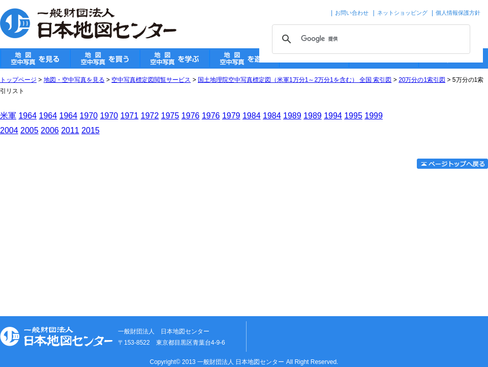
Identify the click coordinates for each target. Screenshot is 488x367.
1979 (231, 115)
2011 (70, 130)
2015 (90, 130)
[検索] (369, 39)
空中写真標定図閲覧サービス (151, 79)
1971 (129, 115)
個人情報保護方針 (458, 13)
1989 (292, 115)
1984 (251, 115)
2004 (9, 130)
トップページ (18, 79)
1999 (373, 115)
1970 (89, 115)
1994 (333, 115)
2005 (29, 130)
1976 (190, 115)
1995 (353, 115)
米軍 (8, 115)
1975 (170, 115)
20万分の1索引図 (422, 79)
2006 (50, 130)
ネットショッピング (402, 13)
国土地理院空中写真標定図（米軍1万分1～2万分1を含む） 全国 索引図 (294, 79)
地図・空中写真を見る (74, 79)
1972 (150, 115)
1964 (27, 115)
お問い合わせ (352, 13)
